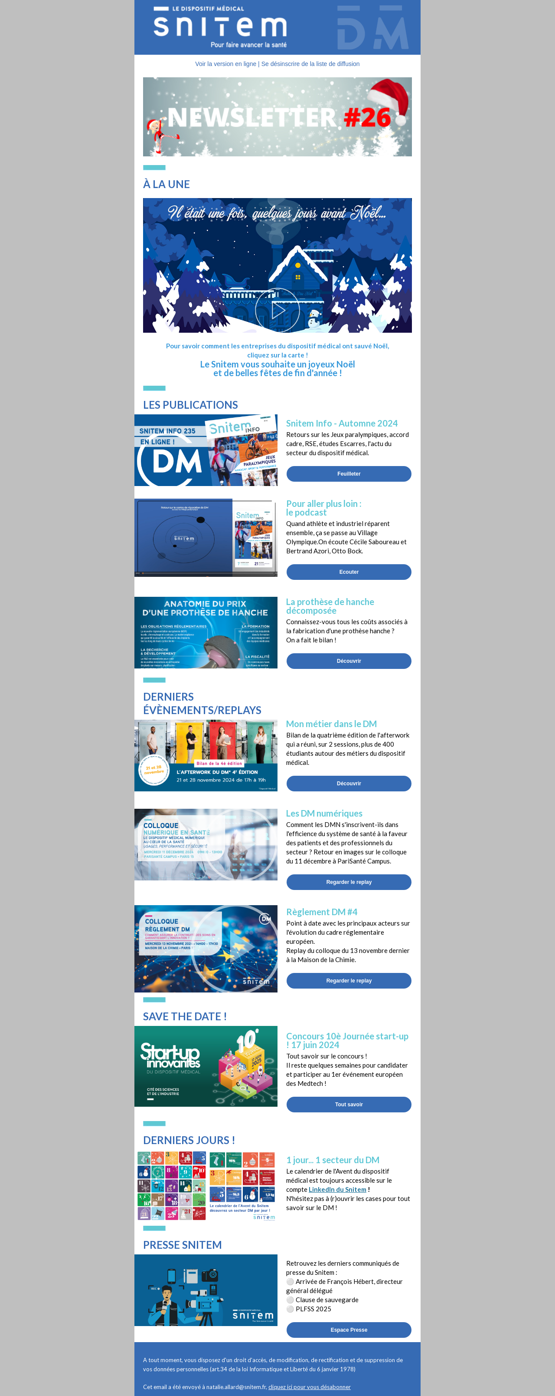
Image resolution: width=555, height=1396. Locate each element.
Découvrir (349, 661)
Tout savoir (349, 1105)
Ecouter (349, 572)
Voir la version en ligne (225, 63)
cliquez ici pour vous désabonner (309, 1386)
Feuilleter (348, 474)
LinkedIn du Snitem (337, 1189)
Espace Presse (349, 1330)
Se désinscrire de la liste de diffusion (310, 63)
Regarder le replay (349, 882)
